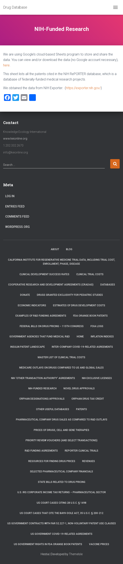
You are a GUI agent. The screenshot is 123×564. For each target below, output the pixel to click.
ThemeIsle (76, 554)
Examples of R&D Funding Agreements (41, 315)
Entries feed (15, 206)
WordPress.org (17, 227)
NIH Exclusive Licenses (97, 378)
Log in (9, 196)
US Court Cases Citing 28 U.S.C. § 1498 (61, 502)
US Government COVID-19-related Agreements (61, 533)
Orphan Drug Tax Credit (87, 398)
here (6, 65)
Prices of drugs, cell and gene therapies (61, 430)
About (55, 249)
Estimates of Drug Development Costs (79, 305)
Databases (107, 284)
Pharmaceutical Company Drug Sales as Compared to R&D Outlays (61, 419)
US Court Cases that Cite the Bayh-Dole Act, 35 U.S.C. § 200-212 (61, 513)
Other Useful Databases (52, 409)
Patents (81, 409)
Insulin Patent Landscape (27, 346)
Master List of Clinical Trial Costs (61, 357)
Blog (69, 249)
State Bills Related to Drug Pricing (61, 482)
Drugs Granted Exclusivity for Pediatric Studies (70, 294)
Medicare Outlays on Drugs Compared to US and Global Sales (61, 367)
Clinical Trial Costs (90, 274)
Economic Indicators (32, 305)
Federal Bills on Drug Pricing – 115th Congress (52, 326)
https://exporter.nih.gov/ (83, 88)
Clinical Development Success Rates (44, 274)
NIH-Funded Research (42, 388)
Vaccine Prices (99, 544)
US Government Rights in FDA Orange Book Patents (48, 544)
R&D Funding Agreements (41, 450)
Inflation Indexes (102, 336)
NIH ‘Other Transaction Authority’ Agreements (43, 378)
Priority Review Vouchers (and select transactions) (61, 440)
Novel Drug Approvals (79, 388)
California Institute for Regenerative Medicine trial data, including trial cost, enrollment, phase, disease (61, 261)
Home (80, 336)
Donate (25, 294)
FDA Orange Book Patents (90, 315)
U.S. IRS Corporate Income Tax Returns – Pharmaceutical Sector (61, 492)
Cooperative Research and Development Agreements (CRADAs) (50, 284)
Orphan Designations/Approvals (42, 398)
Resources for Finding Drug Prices (51, 461)
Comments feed (17, 216)
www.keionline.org (15, 138)
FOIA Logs (97, 326)
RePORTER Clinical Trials (81, 450)
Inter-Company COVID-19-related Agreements (82, 346)
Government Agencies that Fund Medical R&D (39, 336)
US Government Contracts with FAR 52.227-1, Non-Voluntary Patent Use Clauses (61, 523)
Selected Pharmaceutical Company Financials (61, 471)
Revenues (88, 461)
